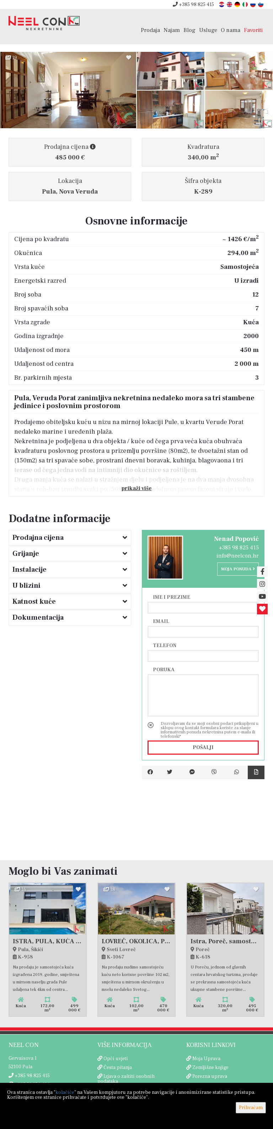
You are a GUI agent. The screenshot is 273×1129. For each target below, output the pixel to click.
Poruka (164, 669)
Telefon (164, 645)
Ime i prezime (171, 597)
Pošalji (203, 747)
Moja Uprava (206, 1058)
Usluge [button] (208, 30)
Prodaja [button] (150, 30)
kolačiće (64, 1092)
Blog (189, 30)
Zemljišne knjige (210, 1067)
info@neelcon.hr (237, 555)
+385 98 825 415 (193, 4)
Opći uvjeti (115, 1058)
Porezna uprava (209, 1076)
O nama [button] (230, 30)
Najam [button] (172, 30)
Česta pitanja (117, 1067)
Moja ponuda (238, 569)
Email (161, 621)
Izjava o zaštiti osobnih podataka (126, 1079)
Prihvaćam (251, 1107)
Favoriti (253, 30)
